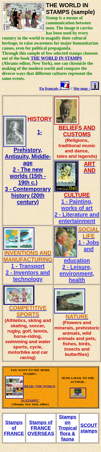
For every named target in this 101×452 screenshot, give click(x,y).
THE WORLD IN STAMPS (56, 58)
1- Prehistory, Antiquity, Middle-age (28, 147)
